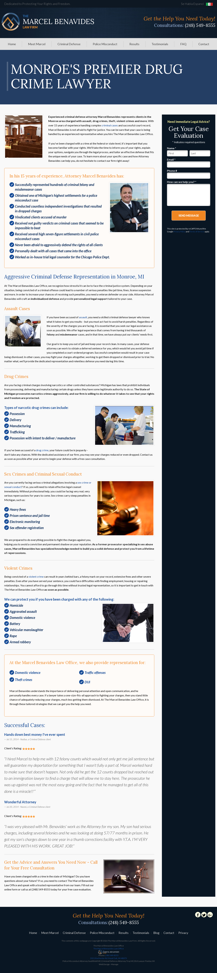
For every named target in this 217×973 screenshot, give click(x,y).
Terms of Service (197, 231)
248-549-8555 (108, 957)
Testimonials (160, 44)
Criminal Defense (69, 44)
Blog (156, 933)
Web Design (104, 964)
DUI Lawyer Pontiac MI (144, 961)
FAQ (183, 44)
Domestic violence (27, 672)
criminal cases (110, 125)
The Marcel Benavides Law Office (108, 948)
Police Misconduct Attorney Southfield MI (81, 961)
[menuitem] (12, 44)
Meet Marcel (36, 44)
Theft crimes (23, 680)
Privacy (183, 933)
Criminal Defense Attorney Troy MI (117, 961)
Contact (203, 44)
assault (83, 317)
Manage (114, 964)
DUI (87, 682)
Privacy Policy (179, 231)
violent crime (36, 576)
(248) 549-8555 (200, 25)
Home (12, 44)
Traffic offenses (95, 672)
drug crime (42, 450)
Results (134, 44)
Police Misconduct (105, 44)
